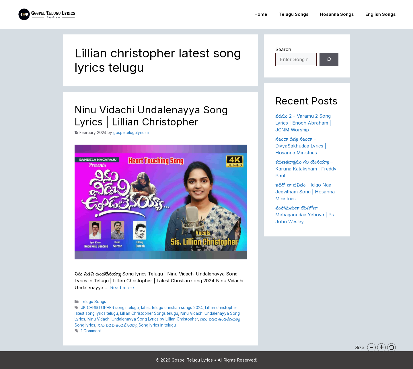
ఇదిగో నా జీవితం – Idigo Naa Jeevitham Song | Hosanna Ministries (305, 191)
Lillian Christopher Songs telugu (149, 313)
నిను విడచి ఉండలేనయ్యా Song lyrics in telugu (137, 325)
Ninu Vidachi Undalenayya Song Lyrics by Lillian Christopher (142, 319)
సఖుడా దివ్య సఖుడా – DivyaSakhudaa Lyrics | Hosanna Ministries (300, 146)
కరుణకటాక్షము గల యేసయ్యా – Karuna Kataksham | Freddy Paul (305, 168)
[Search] (329, 59)
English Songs (380, 14)
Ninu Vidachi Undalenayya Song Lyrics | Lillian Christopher (151, 116)
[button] (371, 347)
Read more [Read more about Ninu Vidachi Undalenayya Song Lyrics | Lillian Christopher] (122, 287)
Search (283, 49)
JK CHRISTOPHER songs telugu (110, 307)
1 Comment (91, 331)
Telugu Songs (294, 14)
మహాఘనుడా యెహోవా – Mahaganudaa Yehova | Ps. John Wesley (305, 214)
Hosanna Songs (337, 14)
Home (260, 14)
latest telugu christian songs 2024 (172, 307)
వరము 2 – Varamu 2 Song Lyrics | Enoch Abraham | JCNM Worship (303, 123)
